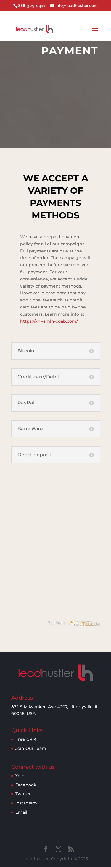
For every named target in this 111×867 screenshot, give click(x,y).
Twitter (23, 793)
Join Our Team (30, 748)
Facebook (25, 785)
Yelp (20, 775)
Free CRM (25, 739)
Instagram (26, 803)
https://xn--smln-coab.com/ (49, 321)
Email (21, 812)
